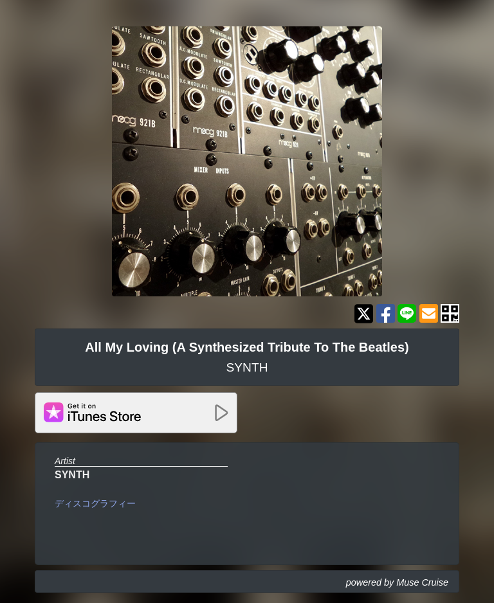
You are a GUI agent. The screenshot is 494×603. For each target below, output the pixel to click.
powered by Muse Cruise (397, 582)
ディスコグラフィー (95, 503)
